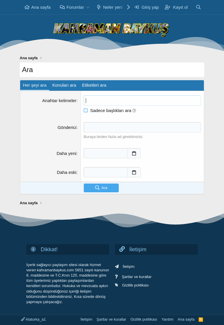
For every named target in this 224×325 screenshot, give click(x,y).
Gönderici (66, 127)
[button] (88, 7)
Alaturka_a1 (33, 319)
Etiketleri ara (94, 85)
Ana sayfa (41, 7)
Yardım (168, 319)
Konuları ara (64, 85)
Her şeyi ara (35, 85)
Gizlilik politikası (135, 285)
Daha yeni (66, 153)
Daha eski (66, 172)
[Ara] (198, 7)
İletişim (128, 266)
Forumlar (75, 7)
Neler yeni (113, 7)
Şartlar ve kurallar (137, 277)
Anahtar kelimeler (59, 100)
